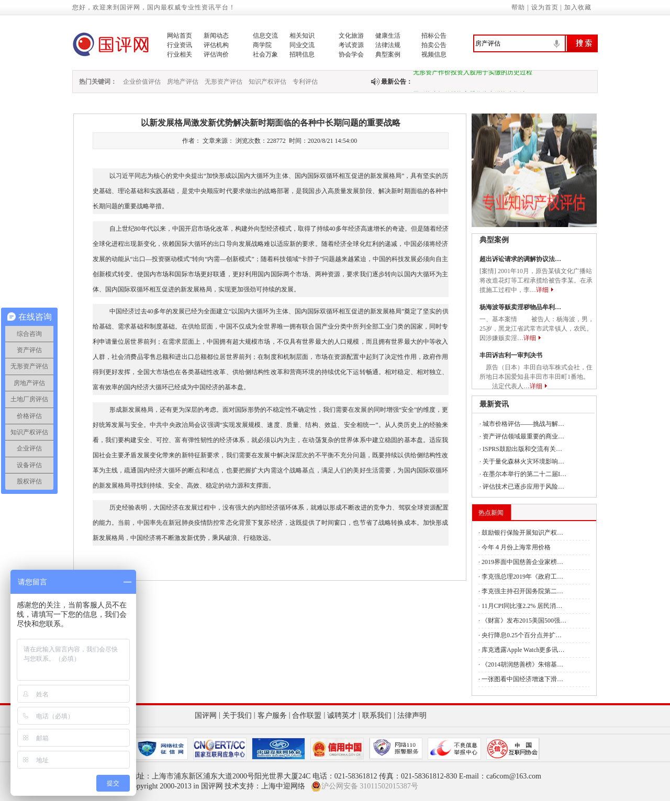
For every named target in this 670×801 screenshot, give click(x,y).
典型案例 (387, 54)
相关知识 (302, 35)
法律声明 (412, 715)
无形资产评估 (223, 81)
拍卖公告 (433, 45)
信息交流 (265, 35)
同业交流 (302, 45)
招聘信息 (302, 54)
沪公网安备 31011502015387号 (364, 786)
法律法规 (387, 45)
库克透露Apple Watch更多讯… (523, 649)
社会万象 (265, 54)
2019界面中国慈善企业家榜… (522, 562)
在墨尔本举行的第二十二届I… (524, 474)
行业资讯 (179, 45)
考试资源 (351, 45)
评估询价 (216, 54)
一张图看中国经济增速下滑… (522, 679)
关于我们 (237, 715)
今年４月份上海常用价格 (516, 547)
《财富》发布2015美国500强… (524, 620)
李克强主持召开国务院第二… (522, 591)
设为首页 (545, 7)
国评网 (206, 715)
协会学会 (351, 54)
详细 (542, 290)
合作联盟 (306, 715)
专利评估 (305, 81)
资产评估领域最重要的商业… (523, 436)
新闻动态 (216, 35)
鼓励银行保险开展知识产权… (522, 532)
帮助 (518, 7)
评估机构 (216, 45)
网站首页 (179, 35)
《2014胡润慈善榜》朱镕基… (522, 664)
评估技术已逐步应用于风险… (523, 486)
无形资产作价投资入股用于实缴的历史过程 (472, 74)
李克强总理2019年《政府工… (522, 576)
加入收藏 (577, 7)
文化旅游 (351, 35)
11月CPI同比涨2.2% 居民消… (522, 606)
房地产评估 (182, 81)
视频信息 (433, 54)
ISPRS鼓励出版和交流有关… (522, 449)
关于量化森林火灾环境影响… (523, 461)
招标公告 (433, 35)
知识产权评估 (267, 81)
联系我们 (377, 715)
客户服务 (272, 715)
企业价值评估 (142, 81)
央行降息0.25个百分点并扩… (522, 635)
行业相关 (179, 54)
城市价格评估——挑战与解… (523, 423)
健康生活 (387, 35)
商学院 (262, 45)
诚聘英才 (341, 715)
